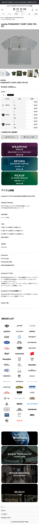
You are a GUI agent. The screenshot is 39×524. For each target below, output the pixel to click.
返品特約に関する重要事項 (9, 132)
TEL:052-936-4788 (6, 262)
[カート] (36, 9)
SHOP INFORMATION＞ (8, 265)
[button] (2, 9)
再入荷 (35, 102)
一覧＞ (5, 303)
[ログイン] (32, 9)
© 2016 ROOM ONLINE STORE (19, 522)
